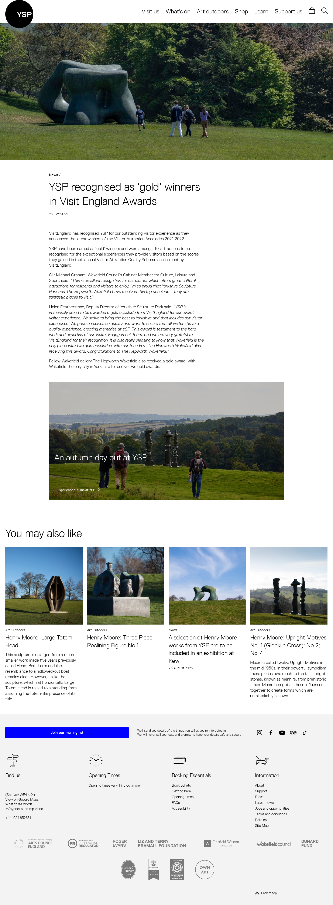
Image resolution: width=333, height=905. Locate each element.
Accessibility (181, 808)
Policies (261, 820)
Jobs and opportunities (272, 808)
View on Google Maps (21, 799)
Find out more (129, 785)
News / (55, 175)
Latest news (264, 802)
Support (261, 791)
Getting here (181, 791)
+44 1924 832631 (18, 818)
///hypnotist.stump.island (24, 809)
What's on (178, 11)
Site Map (262, 825)
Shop (241, 11)
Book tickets (181, 785)
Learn (261, 11)
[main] (166, 362)
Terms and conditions (271, 814)
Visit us (150, 11)
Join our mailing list (68, 732)
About (259, 785)
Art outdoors (213, 11)
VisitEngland (60, 233)
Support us (288, 11)
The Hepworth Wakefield (115, 361)
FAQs (176, 802)
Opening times (182, 797)
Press (259, 797)
